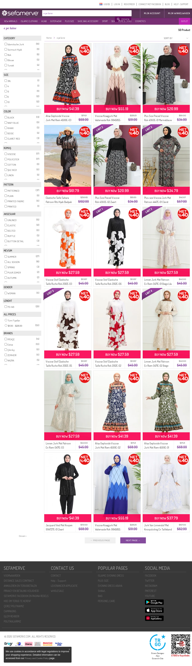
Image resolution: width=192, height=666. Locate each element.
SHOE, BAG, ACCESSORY (88, 21)
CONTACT (56, 575)
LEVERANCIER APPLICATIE (64, 585)
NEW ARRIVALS (10, 21)
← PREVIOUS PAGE (100, 540)
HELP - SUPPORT (181, 4)
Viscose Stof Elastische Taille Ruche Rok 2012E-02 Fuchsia (108, 365)
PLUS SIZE (69, 21)
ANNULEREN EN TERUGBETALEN (20, 585)
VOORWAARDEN (12, 575)
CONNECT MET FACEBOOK (150, 4)
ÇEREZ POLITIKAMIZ (14, 606)
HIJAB (43, 21)
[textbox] (78, 13)
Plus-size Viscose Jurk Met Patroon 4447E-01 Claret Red (157, 202)
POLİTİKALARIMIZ (12, 621)
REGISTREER (129, 4)
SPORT (105, 21)
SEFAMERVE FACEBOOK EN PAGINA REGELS (26, 596)
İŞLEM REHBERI (11, 616)
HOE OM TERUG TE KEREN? (17, 601)
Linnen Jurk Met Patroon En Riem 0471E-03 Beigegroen (58, 447)
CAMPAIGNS (10, 611)
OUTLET (184, 21)
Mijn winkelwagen (179, 13)
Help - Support (58, 580)
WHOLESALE (57, 590)
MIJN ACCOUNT (152, 13)
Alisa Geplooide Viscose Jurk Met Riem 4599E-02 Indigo (107, 447)
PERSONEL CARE (106, 601)
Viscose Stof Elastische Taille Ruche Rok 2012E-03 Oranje (59, 284)
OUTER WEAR (55, 21)
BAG (100, 596)
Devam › (23, 536)
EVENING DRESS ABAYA (110, 585)
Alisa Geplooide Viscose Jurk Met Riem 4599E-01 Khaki (156, 447)
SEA (113, 21)
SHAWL (101, 590)
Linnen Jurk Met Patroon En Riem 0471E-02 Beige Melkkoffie (156, 365)
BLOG (167, 4)
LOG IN (117, 4)
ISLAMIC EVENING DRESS (111, 575)
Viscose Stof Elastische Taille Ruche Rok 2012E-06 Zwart (108, 284)
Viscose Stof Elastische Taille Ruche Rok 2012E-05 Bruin (59, 365)
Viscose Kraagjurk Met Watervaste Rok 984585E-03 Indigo (108, 529)
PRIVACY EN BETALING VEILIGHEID (21, 590)
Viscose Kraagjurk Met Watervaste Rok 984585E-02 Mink (108, 120)
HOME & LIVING (125, 21)
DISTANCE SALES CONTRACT (19, 580)
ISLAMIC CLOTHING (29, 21)
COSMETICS (140, 21)
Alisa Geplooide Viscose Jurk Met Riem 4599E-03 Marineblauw (58, 120)
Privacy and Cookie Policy (37, 658)
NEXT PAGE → (133, 540)
